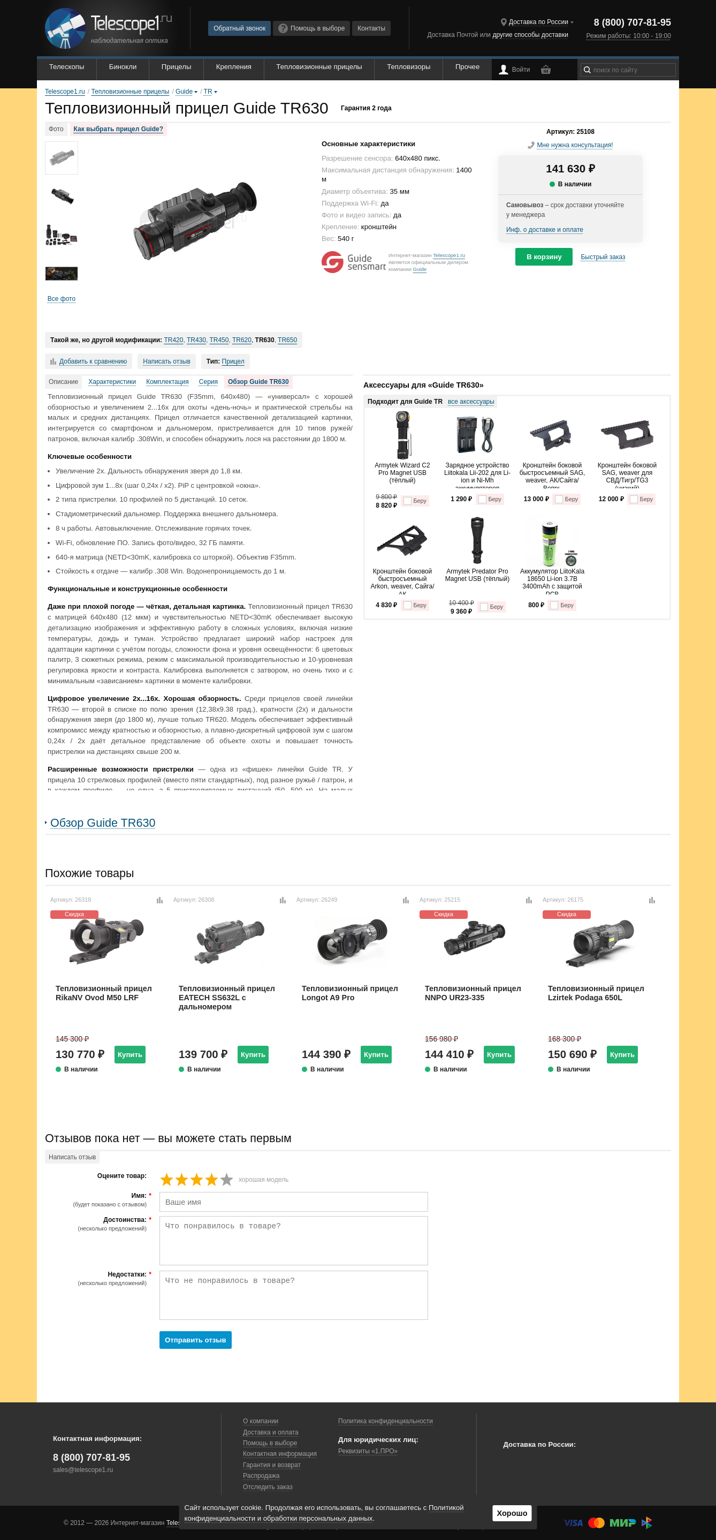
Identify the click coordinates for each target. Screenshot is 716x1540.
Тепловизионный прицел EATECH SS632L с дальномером (227, 997)
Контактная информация (280, 1454)
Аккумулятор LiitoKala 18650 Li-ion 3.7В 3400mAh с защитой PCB (552, 581)
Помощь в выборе (311, 28)
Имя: (97, 1199)
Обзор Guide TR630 (258, 382)
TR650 (287, 340)
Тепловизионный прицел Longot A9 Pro (350, 993)
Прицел (233, 361)
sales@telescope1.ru (83, 1470)
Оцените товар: (122, 1176)
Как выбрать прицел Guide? (118, 129)
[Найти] (587, 70)
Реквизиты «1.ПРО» (368, 1451)
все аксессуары (471, 401)
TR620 (242, 340)
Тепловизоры (408, 67)
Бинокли (123, 67)
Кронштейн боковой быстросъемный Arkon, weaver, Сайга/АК (402, 581)
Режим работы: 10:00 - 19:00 (628, 36)
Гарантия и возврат (272, 1465)
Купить (130, 1055)
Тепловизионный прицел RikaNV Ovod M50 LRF (104, 993)
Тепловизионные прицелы (319, 67)
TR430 (196, 340)
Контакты (371, 28)
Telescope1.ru (449, 255)
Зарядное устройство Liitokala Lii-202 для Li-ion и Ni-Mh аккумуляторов (477, 475)
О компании (260, 1421)
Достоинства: (97, 1224)
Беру (414, 501)
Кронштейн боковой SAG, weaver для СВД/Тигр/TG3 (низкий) (627, 475)
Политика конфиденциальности (385, 1421)
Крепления (234, 67)
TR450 (218, 340)
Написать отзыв (166, 361)
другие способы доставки (530, 35)
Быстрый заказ (603, 257)
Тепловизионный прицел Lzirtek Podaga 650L (596, 993)
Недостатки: (97, 1278)
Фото (56, 129)
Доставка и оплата (271, 1432)
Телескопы (67, 67)
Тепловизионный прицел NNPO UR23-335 (473, 993)
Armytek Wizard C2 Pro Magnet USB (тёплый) (402, 473)
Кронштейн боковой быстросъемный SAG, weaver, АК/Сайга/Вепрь (552, 475)
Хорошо (512, 1513)
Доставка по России (538, 22)
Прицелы (177, 67)
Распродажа (261, 1475)
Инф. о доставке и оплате (544, 229)
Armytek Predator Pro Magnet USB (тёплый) (477, 575)
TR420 (173, 340)
